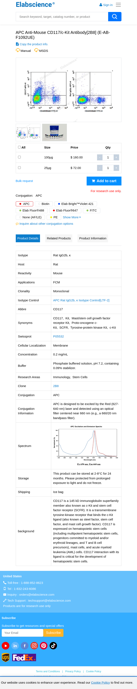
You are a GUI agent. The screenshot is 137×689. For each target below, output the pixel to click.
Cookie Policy (93, 671)
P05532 (58, 336)
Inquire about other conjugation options (46, 223)
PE (55, 217)
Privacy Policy (73, 671)
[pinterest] (44, 646)
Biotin (46, 204)
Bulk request (24, 181)
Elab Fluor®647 (67, 210)
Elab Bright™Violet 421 (77, 204)
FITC (93, 210)
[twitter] (54, 646)
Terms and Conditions (48, 671)
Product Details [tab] (28, 238)
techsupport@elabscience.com (49, 600)
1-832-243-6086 (25, 588)
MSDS (43, 50)
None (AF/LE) (32, 217)
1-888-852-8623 (32, 582)
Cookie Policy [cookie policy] (100, 682)
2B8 (56, 386)
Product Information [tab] (92, 238)
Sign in (106, 5)
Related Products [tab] (59, 238)
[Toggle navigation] (117, 5)
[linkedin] (16, 646)
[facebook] (25, 646)
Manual (26, 50)
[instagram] (35, 646)
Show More (72, 217)
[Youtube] (6, 646)
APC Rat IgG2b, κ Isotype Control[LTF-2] (81, 300)
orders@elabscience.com (36, 594)
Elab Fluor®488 (33, 210)
